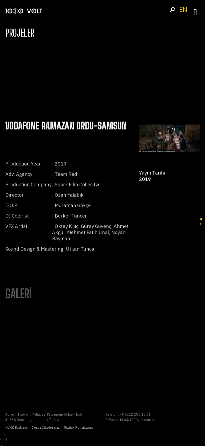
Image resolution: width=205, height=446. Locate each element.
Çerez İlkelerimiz (45, 427)
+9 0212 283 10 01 (135, 414)
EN (183, 9)
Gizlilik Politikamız (79, 427)
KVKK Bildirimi (16, 427)
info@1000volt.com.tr (137, 419)
